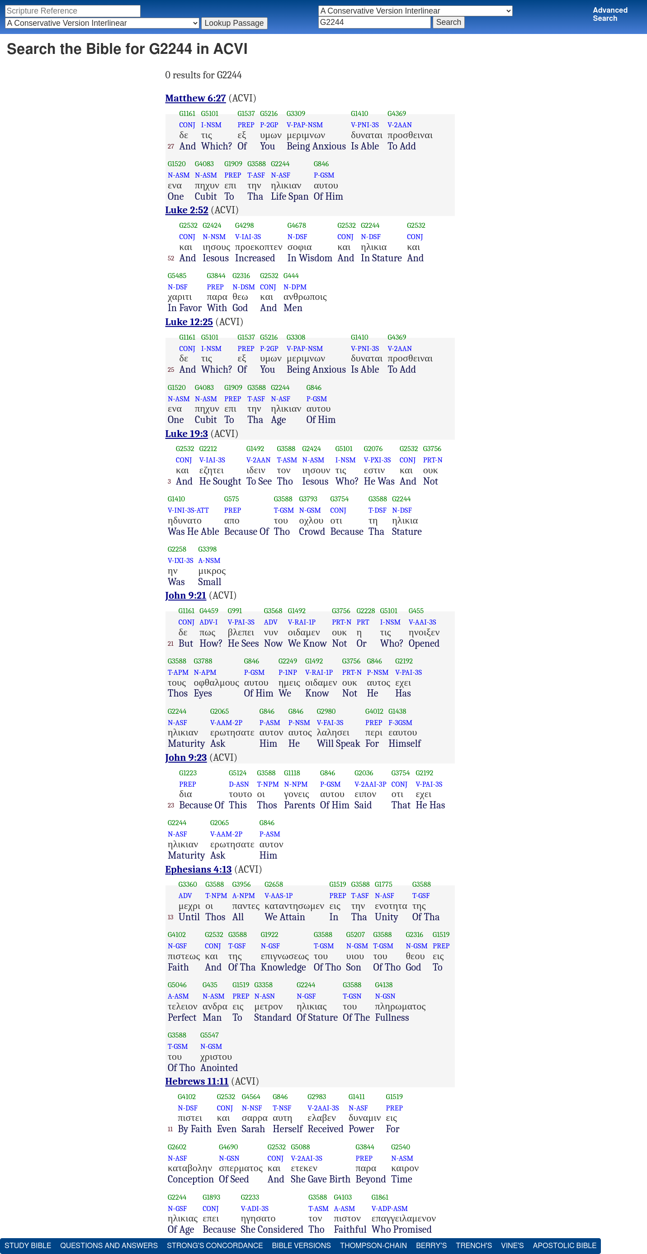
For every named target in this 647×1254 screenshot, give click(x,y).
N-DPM (295, 287)
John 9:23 (186, 758)
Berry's (431, 1245)
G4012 (374, 711)
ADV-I (208, 622)
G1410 (359, 113)
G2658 (273, 884)
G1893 (211, 1197)
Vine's (512, 1245)
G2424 (212, 225)
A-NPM (243, 895)
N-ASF (280, 175)
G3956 (241, 884)
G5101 (209, 113)
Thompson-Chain (373, 1245)
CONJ (187, 124)
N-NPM (296, 784)
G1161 (187, 113)
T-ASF (256, 175)
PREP (245, 124)
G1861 (380, 1197)
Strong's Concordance (215, 1245)
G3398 (207, 549)
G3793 (308, 499)
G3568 (273, 610)
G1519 (337, 884)
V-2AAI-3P (370, 784)
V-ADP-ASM (390, 1208)
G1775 (383, 884)
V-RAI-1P (302, 622)
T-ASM (287, 460)
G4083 (204, 163)
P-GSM (324, 175)
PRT (363, 622)
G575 (231, 499)
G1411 (357, 1096)
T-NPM (268, 784)
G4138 (383, 984)
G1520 (177, 163)
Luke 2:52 (186, 210)
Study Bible (28, 1245)
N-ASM (179, 175)
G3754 (340, 499)
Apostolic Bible (565, 1245)
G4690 (228, 1147)
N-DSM (243, 287)
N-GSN (385, 996)
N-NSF (252, 1108)
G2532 (188, 225)
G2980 (326, 711)
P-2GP (269, 124)
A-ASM (178, 996)
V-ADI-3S (255, 1208)
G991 (235, 610)
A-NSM (209, 560)
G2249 (288, 661)
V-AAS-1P (278, 895)
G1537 (246, 113)
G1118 (292, 773)
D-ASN (239, 784)
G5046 (177, 984)
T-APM (178, 672)
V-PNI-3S (365, 124)
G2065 (219, 711)
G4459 (208, 610)
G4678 (297, 225)
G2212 (208, 448)
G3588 (256, 163)
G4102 (177, 934)
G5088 (300, 1147)
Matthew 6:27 (195, 98)
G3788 (203, 661)
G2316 (241, 275)
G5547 (209, 1035)
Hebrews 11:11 (197, 1081)
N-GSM (310, 510)
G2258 (177, 549)
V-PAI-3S (241, 622)
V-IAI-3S (248, 236)
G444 (291, 275)
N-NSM (214, 236)
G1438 (397, 711)
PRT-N (433, 460)
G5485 (177, 275)
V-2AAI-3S (323, 1108)
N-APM (205, 672)
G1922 (270, 934)
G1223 (188, 773)
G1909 (233, 163)
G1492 (255, 448)
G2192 (404, 661)
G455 (416, 610)
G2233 (250, 1197)
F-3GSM (400, 722)
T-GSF (421, 895)
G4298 (244, 225)
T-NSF (282, 1108)
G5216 (269, 113)
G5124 (237, 773)
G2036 (363, 773)
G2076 (373, 448)
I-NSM (211, 124)
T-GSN (352, 996)
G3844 (216, 275)
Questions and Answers (109, 1245)
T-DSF (377, 510)
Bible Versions (301, 1245)
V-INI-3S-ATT (188, 510)
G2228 (366, 610)
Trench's (474, 1245)
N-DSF (297, 236)
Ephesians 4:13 (198, 869)
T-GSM (284, 510)
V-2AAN (399, 124)
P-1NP (288, 672)
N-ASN (265, 996)
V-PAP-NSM (305, 124)
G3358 (264, 984)
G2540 (400, 1147)
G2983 (316, 1096)
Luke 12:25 (189, 322)
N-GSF (177, 946)
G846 (321, 163)
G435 (210, 984)
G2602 (177, 1147)
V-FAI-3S (330, 722)
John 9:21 (186, 595)
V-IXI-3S (181, 560)
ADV (271, 622)
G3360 (188, 884)
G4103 (343, 1197)
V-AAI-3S (422, 622)
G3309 (296, 113)
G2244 (280, 163)
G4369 (396, 113)
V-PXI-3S (377, 460)
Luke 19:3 (186, 434)
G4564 (251, 1096)
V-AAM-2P (226, 722)
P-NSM (377, 672)
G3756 (432, 448)
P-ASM (270, 722)
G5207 (355, 934)
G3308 (296, 337)
